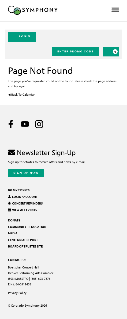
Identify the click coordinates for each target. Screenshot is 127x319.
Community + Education (27, 227)
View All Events (22, 210)
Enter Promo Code (75, 51)
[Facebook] (11, 124)
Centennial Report (23, 240)
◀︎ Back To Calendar (21, 94)
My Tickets (18, 190)
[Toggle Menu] (115, 10)
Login (22, 36)
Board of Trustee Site (25, 246)
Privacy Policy (17, 293)
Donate (14, 220)
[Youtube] (25, 124)
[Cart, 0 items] (111, 51)
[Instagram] (39, 124)
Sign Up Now (26, 173)
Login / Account (23, 197)
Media (12, 233)
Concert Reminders (25, 203)
